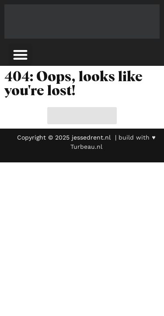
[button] (20, 54)
